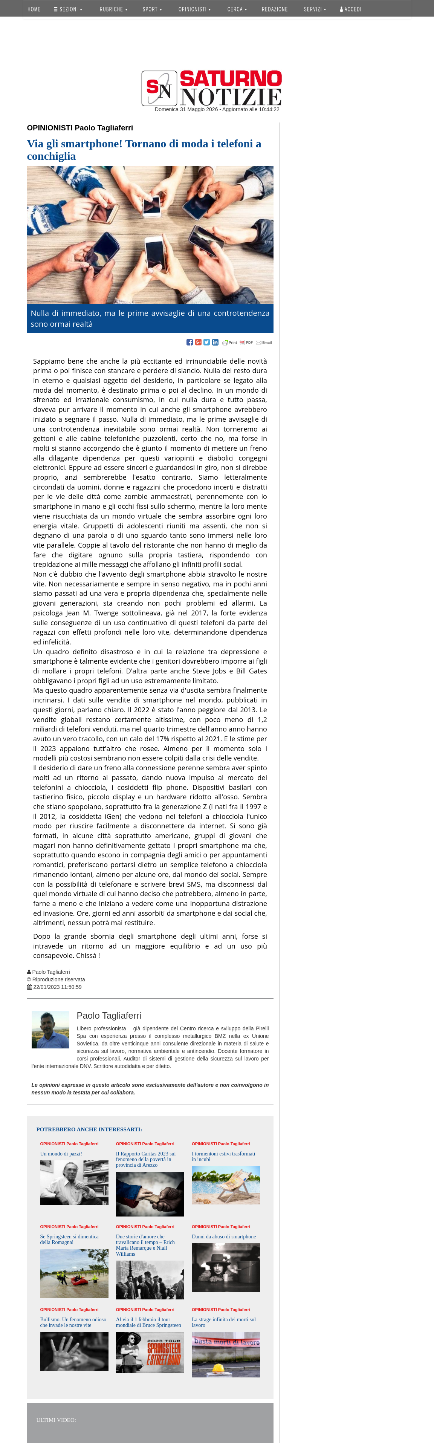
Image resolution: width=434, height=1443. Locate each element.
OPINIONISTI (195, 9)
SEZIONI (68, 9)
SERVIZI (315, 9)
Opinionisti (50, 128)
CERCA (237, 9)
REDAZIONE (275, 9)
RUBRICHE (113, 9)
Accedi (351, 9)
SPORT (152, 9)
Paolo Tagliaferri (104, 128)
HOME (34, 9)
